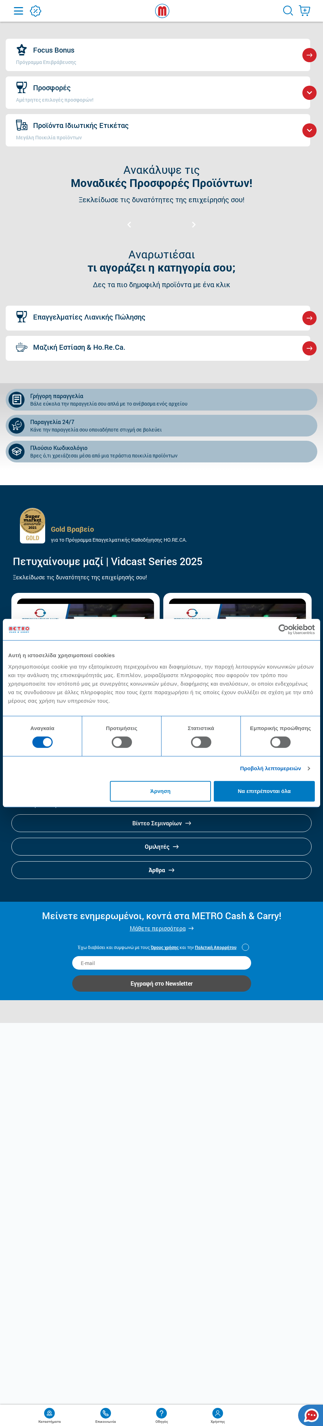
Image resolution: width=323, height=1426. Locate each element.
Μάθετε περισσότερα (158, 928)
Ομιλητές (162, 846)
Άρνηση (160, 791)
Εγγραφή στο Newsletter (162, 983)
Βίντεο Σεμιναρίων (161, 823)
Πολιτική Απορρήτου (216, 947)
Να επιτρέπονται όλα (264, 791)
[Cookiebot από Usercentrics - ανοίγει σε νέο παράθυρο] (284, 629)
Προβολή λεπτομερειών (270, 768)
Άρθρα (161, 870)
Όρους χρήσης (165, 947)
